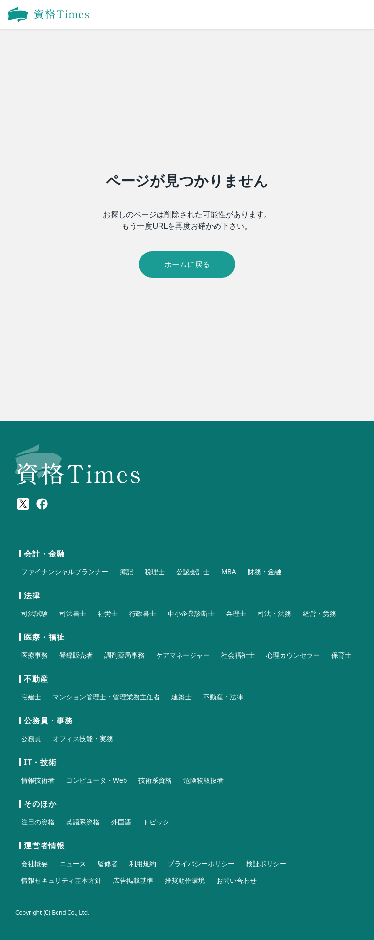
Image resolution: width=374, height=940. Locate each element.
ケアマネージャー (183, 655)
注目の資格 (38, 821)
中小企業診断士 (191, 613)
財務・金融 (264, 571)
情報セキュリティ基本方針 (61, 880)
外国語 (121, 821)
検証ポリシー (266, 863)
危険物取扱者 (203, 780)
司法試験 (34, 613)
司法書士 (72, 613)
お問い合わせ (236, 880)
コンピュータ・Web (96, 780)
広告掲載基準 (133, 880)
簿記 (126, 571)
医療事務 (34, 655)
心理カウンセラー (293, 655)
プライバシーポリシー (201, 863)
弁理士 (236, 613)
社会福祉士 (238, 655)
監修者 (108, 863)
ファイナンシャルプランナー (64, 571)
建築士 (181, 696)
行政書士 (142, 613)
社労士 (108, 613)
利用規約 (142, 863)
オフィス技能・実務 (83, 738)
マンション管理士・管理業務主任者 (106, 696)
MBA (228, 571)
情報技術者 (38, 780)
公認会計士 (193, 571)
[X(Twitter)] (23, 503)
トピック (156, 821)
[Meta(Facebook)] (42, 503)
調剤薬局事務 (124, 655)
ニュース (72, 863)
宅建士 (31, 696)
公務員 (31, 738)
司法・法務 (274, 613)
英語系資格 (83, 821)
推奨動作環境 (185, 880)
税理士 (155, 571)
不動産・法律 (223, 696)
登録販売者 (76, 655)
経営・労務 (319, 613)
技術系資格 (155, 780)
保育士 (341, 655)
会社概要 (34, 863)
